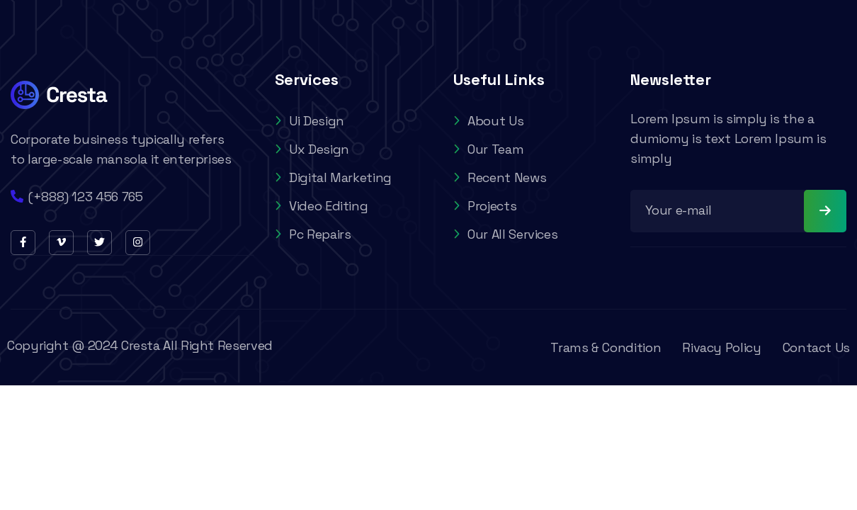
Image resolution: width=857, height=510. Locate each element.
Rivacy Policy (721, 347)
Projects (484, 206)
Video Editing (321, 206)
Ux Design (312, 149)
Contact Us (816, 347)
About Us (488, 121)
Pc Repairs (313, 234)
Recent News (499, 177)
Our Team (488, 149)
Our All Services (505, 234)
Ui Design (309, 121)
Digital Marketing (333, 177)
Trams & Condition (605, 347)
